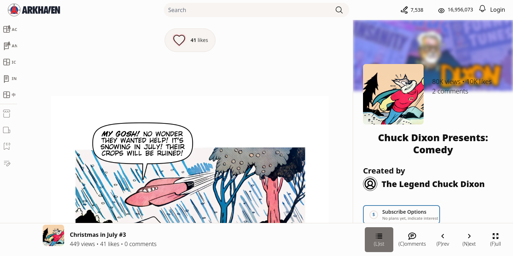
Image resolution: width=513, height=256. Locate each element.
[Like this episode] (190, 40)
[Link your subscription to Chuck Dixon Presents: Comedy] (401, 214)
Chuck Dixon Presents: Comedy (433, 143)
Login (497, 10)
